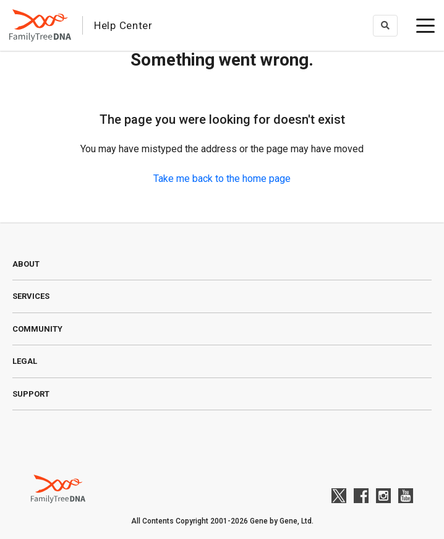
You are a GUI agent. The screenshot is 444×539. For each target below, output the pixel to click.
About (26, 264)
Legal (24, 361)
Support (30, 394)
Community (37, 329)
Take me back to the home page (222, 178)
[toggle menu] (425, 25)
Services (30, 296)
